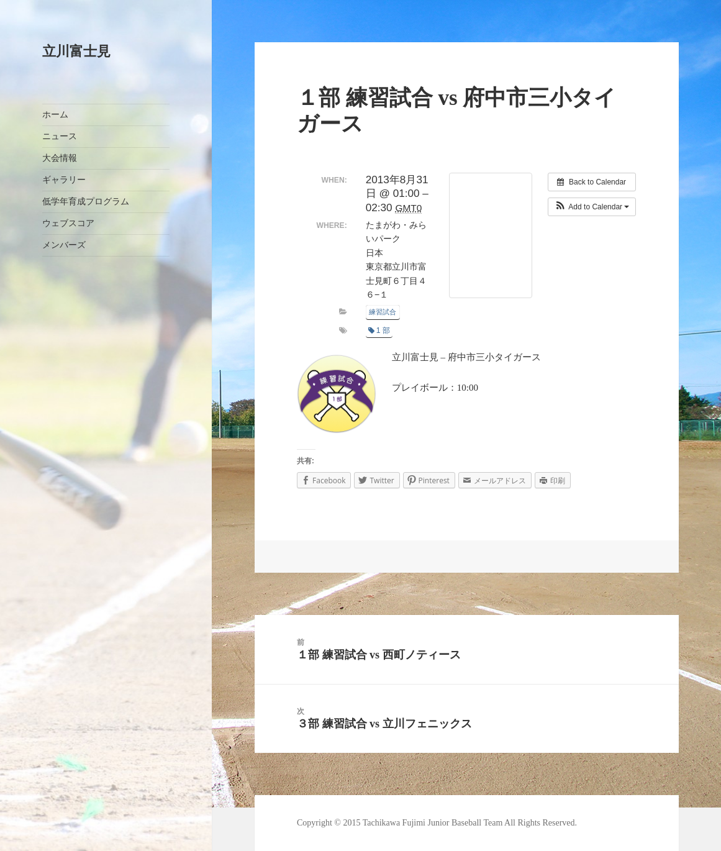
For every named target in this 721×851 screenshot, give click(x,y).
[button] (592, 207)
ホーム (55, 114)
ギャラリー (64, 179)
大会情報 (59, 158)
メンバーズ (64, 245)
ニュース (59, 136)
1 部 (379, 330)
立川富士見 (76, 51)
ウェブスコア (68, 223)
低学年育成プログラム (85, 201)
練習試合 (382, 312)
